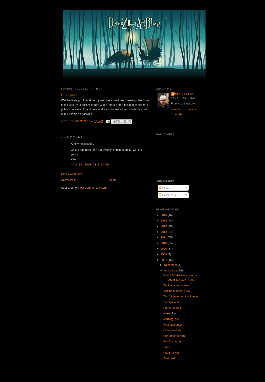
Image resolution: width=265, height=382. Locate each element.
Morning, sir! (171, 319)
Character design (174, 335)
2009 (164, 248)
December (171, 264)
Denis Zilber (184, 94)
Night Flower (171, 352)
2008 (164, 254)
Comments (167, 195)
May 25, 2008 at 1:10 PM (90, 164)
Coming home (172, 341)
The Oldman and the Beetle (180, 296)
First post (169, 358)
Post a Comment (71, 173)
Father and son (172, 330)
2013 (164, 226)
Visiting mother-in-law (176, 290)
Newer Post (68, 179)
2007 (164, 260)
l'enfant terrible (172, 307)
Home (113, 179)
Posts (164, 187)
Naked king (170, 313)
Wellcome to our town (176, 285)
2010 (164, 243)
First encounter (172, 324)
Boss (166, 347)
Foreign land (171, 302)
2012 (164, 231)
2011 (164, 237)
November (171, 270)
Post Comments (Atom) (93, 187)
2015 (164, 215)
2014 (164, 220)
